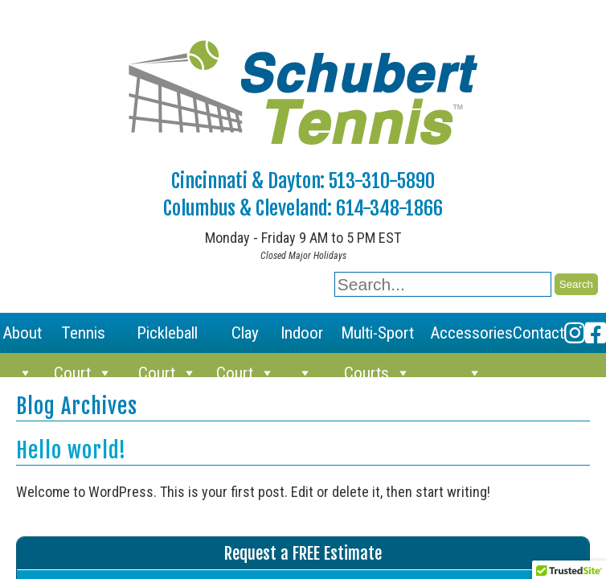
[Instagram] (574, 333)
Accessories (471, 338)
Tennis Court (83, 338)
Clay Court (245, 338)
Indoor (301, 338)
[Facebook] (595, 333)
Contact (538, 333)
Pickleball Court (167, 338)
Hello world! (71, 450)
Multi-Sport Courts (377, 338)
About (22, 338)
